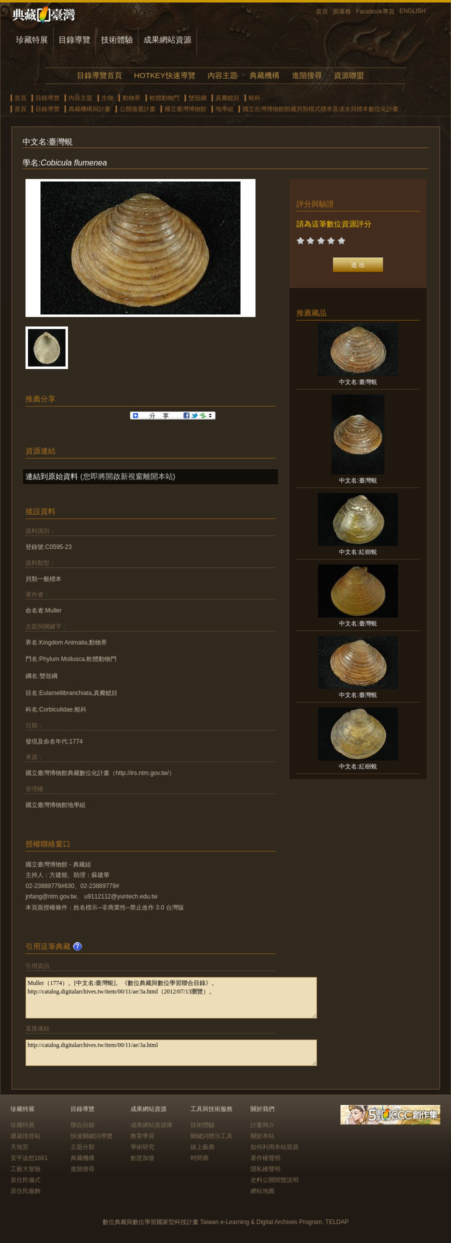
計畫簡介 (262, 1125)
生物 (108, 98)
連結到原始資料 (52, 476)
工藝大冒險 (25, 1169)
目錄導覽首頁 (99, 75)
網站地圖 (262, 1191)
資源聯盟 (349, 75)
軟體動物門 (165, 98)
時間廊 (199, 1158)
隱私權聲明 (265, 1169)
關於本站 (262, 1136)
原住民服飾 (25, 1191)
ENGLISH (413, 11)
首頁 (322, 11)
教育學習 (142, 1136)
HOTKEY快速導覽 (164, 75)
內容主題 (223, 75)
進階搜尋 (307, 75)
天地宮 (19, 1147)
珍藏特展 (32, 40)
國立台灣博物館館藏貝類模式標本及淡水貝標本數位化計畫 (320, 109)
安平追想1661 (29, 1158)
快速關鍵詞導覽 (91, 1136)
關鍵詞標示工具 (211, 1136)
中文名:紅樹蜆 (357, 552)
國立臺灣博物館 (185, 109)
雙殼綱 (197, 98)
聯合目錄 (82, 1125)
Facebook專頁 (375, 11)
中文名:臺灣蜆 (357, 382)
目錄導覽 (74, 40)
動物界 (131, 98)
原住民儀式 (25, 1180)
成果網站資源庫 (151, 1125)
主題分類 (82, 1147)
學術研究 (142, 1147)
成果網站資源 (168, 40)
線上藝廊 (202, 1147)
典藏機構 (265, 75)
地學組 (225, 109)
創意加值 (142, 1158)
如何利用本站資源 (274, 1147)
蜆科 (254, 98)
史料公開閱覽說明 (274, 1180)
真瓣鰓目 (228, 98)
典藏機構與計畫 (89, 109)
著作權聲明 (265, 1158)
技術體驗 (117, 40)
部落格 (342, 11)
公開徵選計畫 (138, 109)
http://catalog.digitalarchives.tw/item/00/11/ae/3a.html (171, 1053)
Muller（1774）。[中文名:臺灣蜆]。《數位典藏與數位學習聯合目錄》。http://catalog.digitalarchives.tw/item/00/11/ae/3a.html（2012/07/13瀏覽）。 (171, 997)
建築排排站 (25, 1136)
